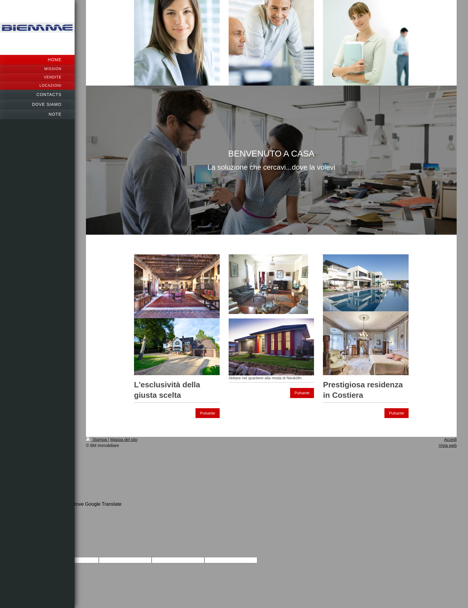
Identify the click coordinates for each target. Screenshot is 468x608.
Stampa (97, 439)
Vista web (448, 445)
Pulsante (207, 413)
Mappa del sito (124, 439)
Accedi (450, 439)
